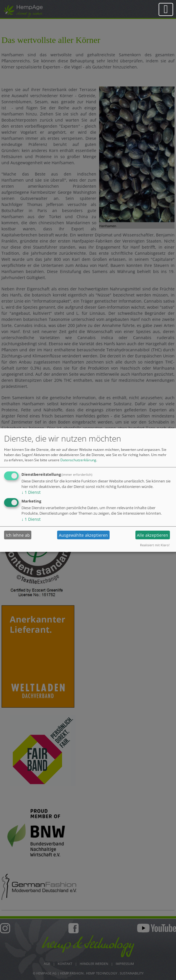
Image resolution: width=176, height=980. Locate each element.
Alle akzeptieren (152, 535)
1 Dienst (31, 492)
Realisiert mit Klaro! (155, 545)
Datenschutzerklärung (78, 460)
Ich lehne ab (18, 535)
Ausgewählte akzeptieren (83, 535)
